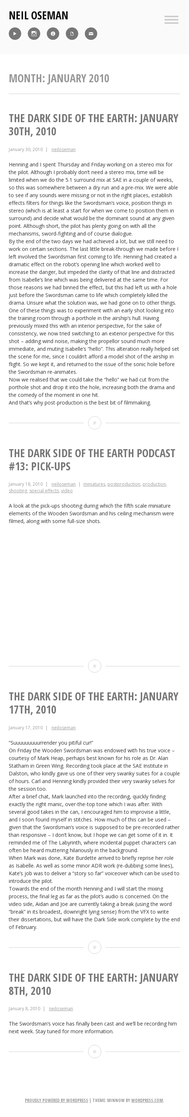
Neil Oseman (38, 15)
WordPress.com (147, 1100)
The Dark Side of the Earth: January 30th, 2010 (93, 124)
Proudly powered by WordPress (56, 1100)
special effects (44, 491)
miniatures (94, 484)
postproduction (123, 484)
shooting (18, 491)
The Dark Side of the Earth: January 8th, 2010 (93, 984)
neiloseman (64, 149)
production (154, 484)
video (67, 491)
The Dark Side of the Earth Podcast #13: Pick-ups (92, 459)
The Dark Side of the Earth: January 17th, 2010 (93, 703)
